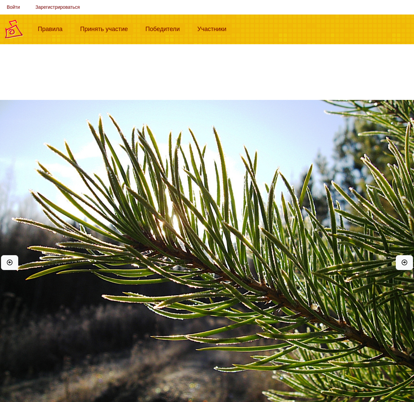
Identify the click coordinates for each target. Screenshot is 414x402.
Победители (165, 28)
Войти (13, 7)
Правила (53, 28)
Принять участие (106, 28)
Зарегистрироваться (57, 7)
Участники (214, 28)
